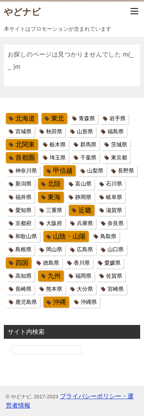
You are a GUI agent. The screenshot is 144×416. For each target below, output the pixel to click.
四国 (21, 263)
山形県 (85, 131)
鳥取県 (108, 236)
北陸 (54, 183)
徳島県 (51, 263)
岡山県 (54, 249)
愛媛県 (112, 263)
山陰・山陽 (69, 236)
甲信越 (63, 170)
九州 (54, 276)
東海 (54, 197)
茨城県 (119, 144)
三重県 (54, 210)
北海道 (25, 118)
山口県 (116, 249)
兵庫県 (85, 223)
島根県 (23, 249)
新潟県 (23, 184)
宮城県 (23, 131)
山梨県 (95, 170)
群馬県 (88, 144)
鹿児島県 (26, 302)
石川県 (114, 184)
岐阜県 (114, 197)
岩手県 (117, 118)
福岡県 (83, 276)
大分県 (85, 289)
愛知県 (23, 210)
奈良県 (116, 223)
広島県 (85, 249)
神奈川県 (26, 170)
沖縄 (59, 302)
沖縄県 (89, 302)
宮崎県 (116, 289)
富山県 (83, 184)
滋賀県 (114, 210)
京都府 (23, 223)
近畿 (84, 210)
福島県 (116, 131)
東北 (57, 118)
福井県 (23, 197)
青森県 (87, 118)
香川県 (82, 263)
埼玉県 (58, 157)
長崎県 (23, 289)
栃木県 (58, 144)
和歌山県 (26, 236)
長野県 (126, 170)
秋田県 (54, 131)
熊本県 (54, 289)
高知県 (23, 276)
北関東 (25, 144)
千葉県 (88, 157)
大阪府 (54, 223)
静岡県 (83, 197)
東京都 (119, 157)
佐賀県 (114, 276)
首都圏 (25, 157)
